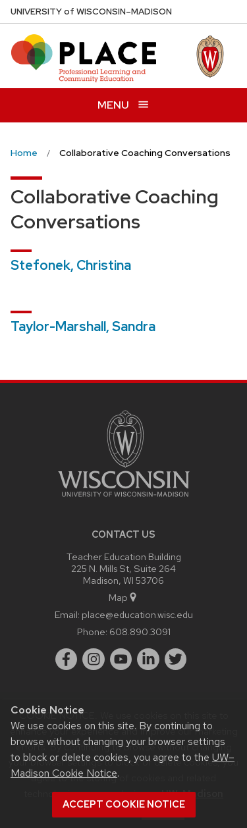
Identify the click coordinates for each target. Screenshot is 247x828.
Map (123, 597)
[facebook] (66, 659)
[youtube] (121, 659)
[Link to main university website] (124, 499)
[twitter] (176, 659)
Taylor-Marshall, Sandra (83, 326)
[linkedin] (148, 659)
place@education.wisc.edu (137, 614)
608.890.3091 (140, 631)
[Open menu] (123, 105)
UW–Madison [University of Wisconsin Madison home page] (91, 11)
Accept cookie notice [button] (124, 804)
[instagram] (93, 659)
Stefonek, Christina (71, 265)
